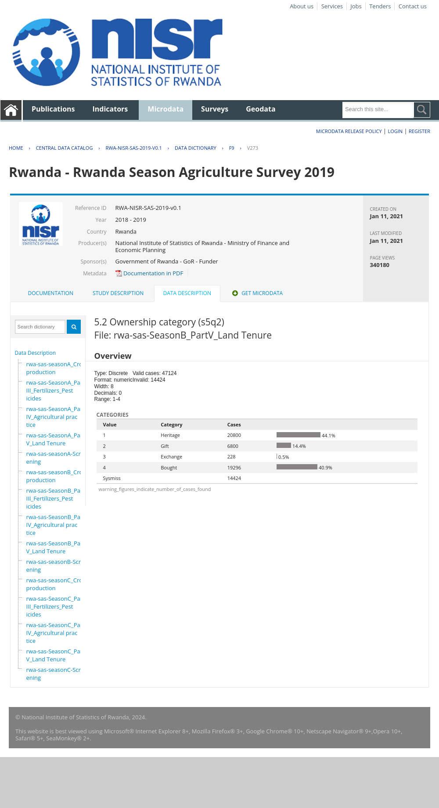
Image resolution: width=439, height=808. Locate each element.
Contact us (413, 6)
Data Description (35, 353)
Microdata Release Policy (349, 131)
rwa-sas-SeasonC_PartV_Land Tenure (55, 655)
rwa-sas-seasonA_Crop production (56, 368)
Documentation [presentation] (50, 293)
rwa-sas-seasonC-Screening (55, 674)
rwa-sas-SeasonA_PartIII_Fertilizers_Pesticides (55, 390)
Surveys (214, 109)
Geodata (260, 109)
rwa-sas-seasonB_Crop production (56, 476)
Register (419, 131)
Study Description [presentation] (118, 293)
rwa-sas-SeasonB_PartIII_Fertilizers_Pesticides (55, 498)
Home (16, 147)
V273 (252, 147)
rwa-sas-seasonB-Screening (55, 566)
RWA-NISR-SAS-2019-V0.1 (133, 147)
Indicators (110, 109)
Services (332, 6)
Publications (53, 109)
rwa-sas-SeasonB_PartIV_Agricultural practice (55, 525)
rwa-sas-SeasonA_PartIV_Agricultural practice (55, 417)
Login (395, 131)
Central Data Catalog (64, 147)
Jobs (355, 6)
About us (301, 6)
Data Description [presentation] (187, 293)
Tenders (380, 6)
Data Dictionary (195, 147)
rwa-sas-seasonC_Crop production (56, 584)
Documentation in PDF (149, 273)
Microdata (166, 109)
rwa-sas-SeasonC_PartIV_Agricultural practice (55, 633)
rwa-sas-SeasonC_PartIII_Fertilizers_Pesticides (55, 606)
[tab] (51, 293)
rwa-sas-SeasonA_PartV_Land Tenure (55, 439)
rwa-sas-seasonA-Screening (55, 457)
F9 (231, 147)
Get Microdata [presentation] (256, 293)
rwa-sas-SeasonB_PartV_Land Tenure (55, 547)
